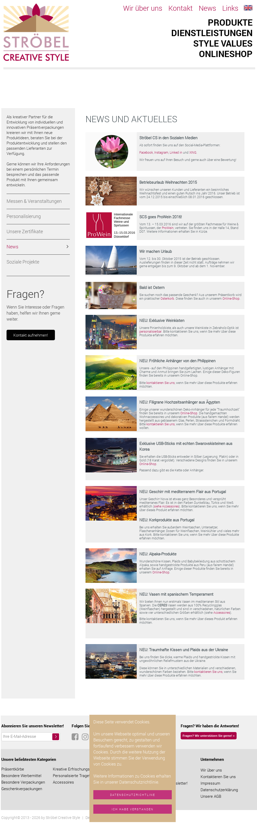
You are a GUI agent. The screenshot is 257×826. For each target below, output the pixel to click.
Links (230, 8)
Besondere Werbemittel (21, 775)
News (207, 8)
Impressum (210, 783)
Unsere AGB (211, 796)
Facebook (146, 152)
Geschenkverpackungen (21, 788)
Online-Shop (230, 298)
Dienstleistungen (212, 32)
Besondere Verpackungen (23, 782)
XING (192, 152)
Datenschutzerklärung (219, 789)
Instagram (161, 152)
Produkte (230, 22)
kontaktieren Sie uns (160, 383)
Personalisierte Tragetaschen (78, 775)
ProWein (168, 228)
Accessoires (221, 612)
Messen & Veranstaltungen (34, 201)
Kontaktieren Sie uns (218, 776)
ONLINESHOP (226, 53)
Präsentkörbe (12, 769)
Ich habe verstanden (132, 809)
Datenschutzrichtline (132, 795)
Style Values (223, 43)
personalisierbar (150, 331)
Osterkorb (167, 298)
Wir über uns (142, 8)
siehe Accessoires (166, 506)
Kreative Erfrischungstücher (77, 769)
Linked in (176, 152)
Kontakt (180, 8)
